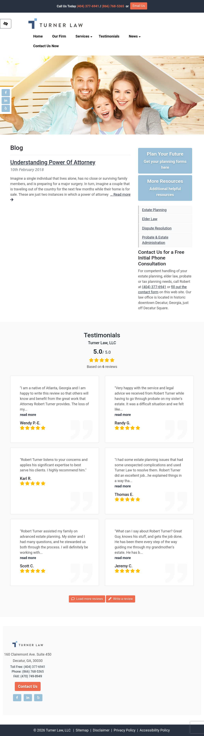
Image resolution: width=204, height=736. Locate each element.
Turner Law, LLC (58, 730)
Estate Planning (154, 210)
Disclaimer (101, 730)
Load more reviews (87, 599)
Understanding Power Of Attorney (52, 162)
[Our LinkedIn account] (6, 100)
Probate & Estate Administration (155, 240)
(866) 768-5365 (113, 6)
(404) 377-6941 (88, 6)
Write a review (120, 599)
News (135, 36)
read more (28, 415)
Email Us (139, 6)
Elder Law (149, 219)
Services (84, 36)
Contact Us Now (46, 46)
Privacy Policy (124, 730)
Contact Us (27, 686)
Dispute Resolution (157, 228)
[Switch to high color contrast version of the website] (5, 23)
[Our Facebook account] (6, 92)
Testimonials (109, 36)
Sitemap (82, 730)
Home (38, 36)
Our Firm (59, 36)
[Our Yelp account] (6, 108)
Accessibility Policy (155, 730)
